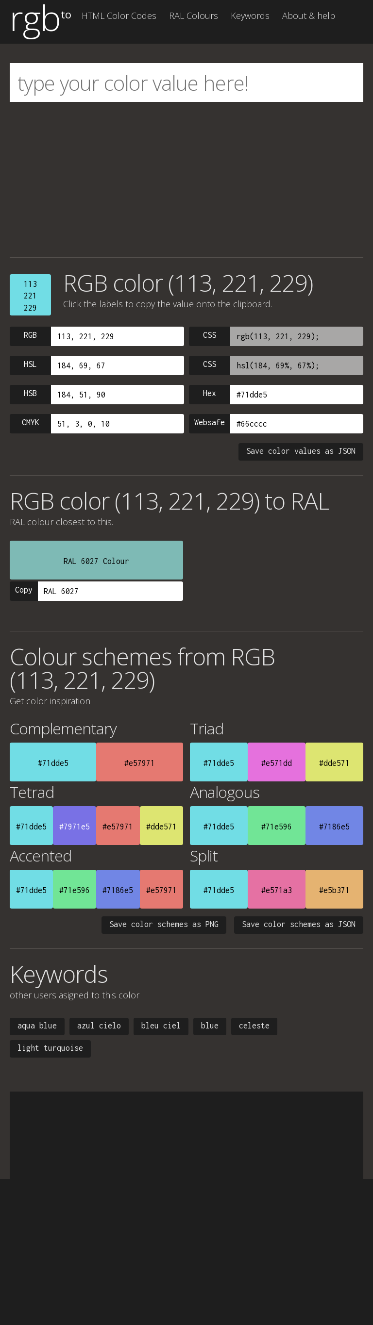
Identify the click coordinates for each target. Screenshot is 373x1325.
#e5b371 (334, 890)
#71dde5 (53, 763)
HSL (30, 364)
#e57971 (139, 763)
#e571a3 (276, 890)
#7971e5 (74, 826)
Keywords (250, 15)
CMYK (30, 422)
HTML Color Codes (119, 15)
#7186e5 (334, 826)
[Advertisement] (186, 180)
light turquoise (50, 1047)
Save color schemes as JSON (299, 924)
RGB (30, 335)
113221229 (30, 296)
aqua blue (37, 1025)
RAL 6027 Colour (96, 561)
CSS (209, 335)
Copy (24, 589)
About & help (308, 15)
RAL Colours (193, 15)
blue (210, 1025)
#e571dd (276, 763)
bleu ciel (161, 1025)
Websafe (209, 422)
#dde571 (334, 763)
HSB (30, 393)
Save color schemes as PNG (164, 924)
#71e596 (276, 826)
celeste (254, 1025)
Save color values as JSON (301, 451)
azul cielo (99, 1025)
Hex (209, 393)
